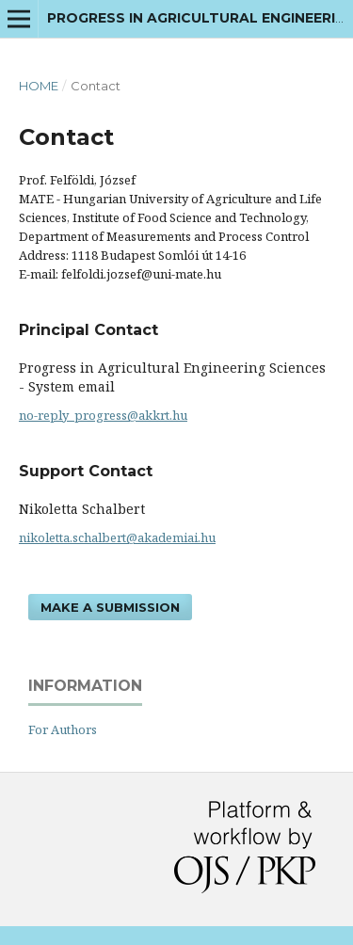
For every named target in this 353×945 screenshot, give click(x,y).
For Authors (62, 729)
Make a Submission (110, 607)
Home (38, 85)
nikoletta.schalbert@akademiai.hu (117, 537)
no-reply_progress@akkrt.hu (103, 415)
